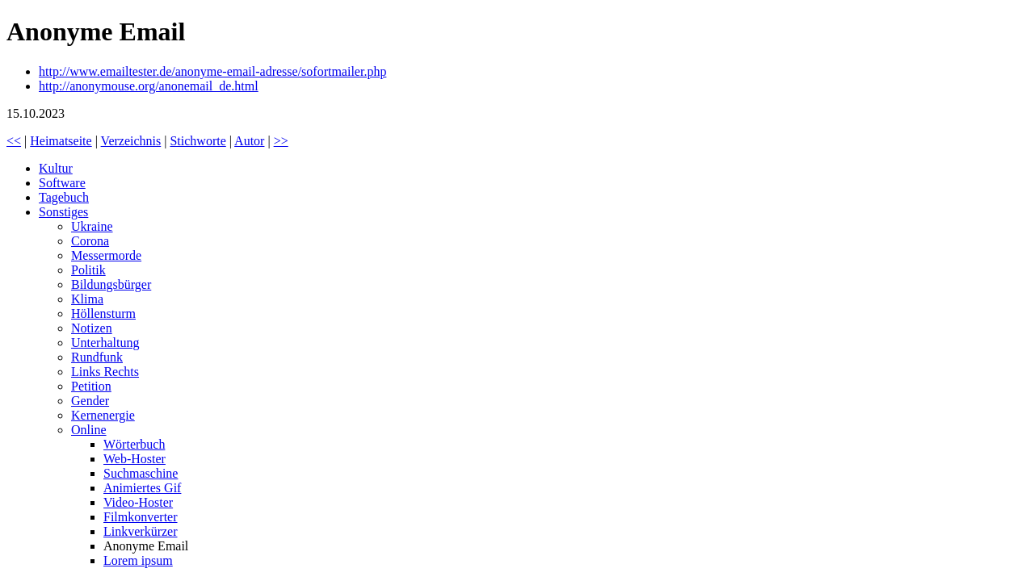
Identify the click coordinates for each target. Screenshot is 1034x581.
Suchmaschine (140, 473)
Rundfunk (97, 357)
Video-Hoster (138, 502)
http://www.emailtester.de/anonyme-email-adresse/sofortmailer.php (212, 71)
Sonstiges (63, 212)
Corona (90, 241)
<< (13, 141)
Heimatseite (60, 141)
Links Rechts (105, 371)
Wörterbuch (134, 444)
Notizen (91, 328)
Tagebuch (64, 197)
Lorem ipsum (138, 560)
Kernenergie (103, 415)
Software (62, 183)
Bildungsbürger (111, 284)
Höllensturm (103, 313)
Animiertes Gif (142, 488)
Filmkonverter (140, 517)
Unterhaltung (105, 342)
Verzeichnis (131, 141)
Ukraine (92, 226)
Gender (90, 401)
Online (89, 430)
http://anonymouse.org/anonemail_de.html (148, 86)
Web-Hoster (134, 459)
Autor (249, 141)
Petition (91, 386)
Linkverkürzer (140, 531)
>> (281, 141)
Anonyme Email (145, 546)
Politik (88, 270)
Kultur (56, 168)
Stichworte (197, 141)
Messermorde (106, 255)
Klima (87, 299)
